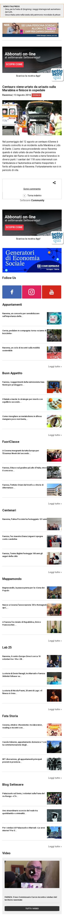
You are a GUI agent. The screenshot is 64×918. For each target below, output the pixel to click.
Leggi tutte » (55, 366)
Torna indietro (32, 195)
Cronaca (36, 95)
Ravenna (7, 95)
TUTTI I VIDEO (32, 908)
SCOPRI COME (14, 64)
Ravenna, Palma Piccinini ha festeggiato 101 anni (24, 519)
